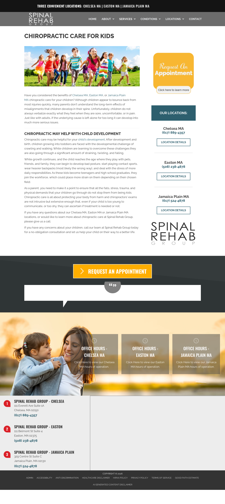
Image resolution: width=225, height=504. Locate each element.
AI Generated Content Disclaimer (112, 484)
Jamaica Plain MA (135, 5)
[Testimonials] (112, 293)
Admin (29, 478)
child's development (91, 139)
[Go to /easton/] (145, 354)
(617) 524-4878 (173, 201)
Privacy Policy (139, 478)
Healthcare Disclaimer (96, 478)
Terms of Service (162, 478)
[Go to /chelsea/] (94, 354)
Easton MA (112, 5)
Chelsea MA (92, 5)
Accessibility (44, 478)
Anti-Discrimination (67, 478)
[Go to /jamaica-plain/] (196, 354)
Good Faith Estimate (187, 478)
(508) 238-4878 (173, 167)
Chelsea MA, (80, 95)
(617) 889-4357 (173, 132)
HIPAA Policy (120, 478)
